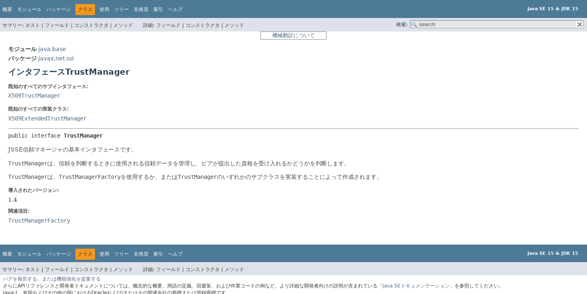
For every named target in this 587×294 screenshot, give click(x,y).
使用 (104, 9)
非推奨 (141, 9)
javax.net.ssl (56, 58)
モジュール (29, 9)
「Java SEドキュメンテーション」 (416, 286)
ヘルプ (175, 9)
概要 (7, 9)
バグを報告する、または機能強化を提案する (52, 279)
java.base (52, 49)
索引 (158, 9)
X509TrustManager (34, 95)
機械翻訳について (293, 35)
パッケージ (58, 9)
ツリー (121, 9)
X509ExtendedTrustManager (47, 118)
